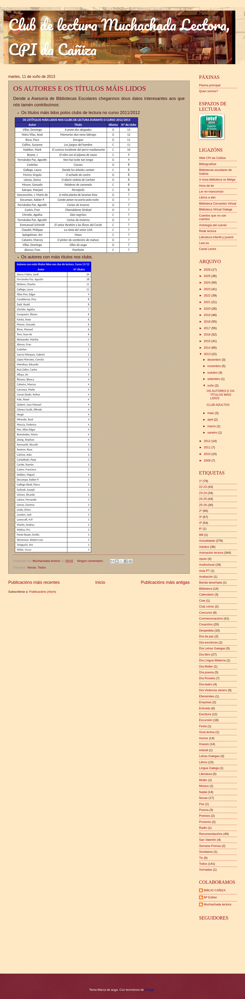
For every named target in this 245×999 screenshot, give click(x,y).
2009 (207, 460)
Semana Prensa (210, 846)
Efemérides (206, 696)
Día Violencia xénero (213, 690)
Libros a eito (207, 197)
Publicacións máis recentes (34, 582)
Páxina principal (209, 85)
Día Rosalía (207, 678)
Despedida (206, 630)
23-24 (203, 493)
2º (200, 511)
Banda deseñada (210, 582)
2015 (207, 341)
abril (210, 419)
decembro (214, 359)
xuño (211, 385)
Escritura (205, 714)
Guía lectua (207, 732)
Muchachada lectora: (218, 904)
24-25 (203, 499)
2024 (207, 282)
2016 (207, 334)
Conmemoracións (211, 618)
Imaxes (204, 744)
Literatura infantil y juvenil (216, 237)
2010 (207, 454)
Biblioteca (205, 588)
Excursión (205, 720)
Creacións (206, 624)
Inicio (100, 582)
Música (204, 786)
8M (201, 535)
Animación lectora (211, 552)
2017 (207, 328)
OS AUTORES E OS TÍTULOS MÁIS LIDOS (79, 88)
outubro (212, 372)
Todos (42, 567)
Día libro (204, 654)
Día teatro (205, 684)
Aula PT (204, 571)
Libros (203, 762)
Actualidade (207, 540)
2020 (207, 308)
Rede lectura (207, 231)
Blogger (150, 989)
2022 (207, 295)
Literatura (205, 774)
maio (211, 413)
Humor (203, 738)
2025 (207, 276)
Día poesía (206, 672)
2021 (207, 302)
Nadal (203, 792)
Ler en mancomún (211, 191)
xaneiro (212, 432)
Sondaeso (206, 851)
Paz (201, 804)
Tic (201, 858)
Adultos (204, 547)
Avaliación (206, 576)
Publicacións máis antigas (165, 582)
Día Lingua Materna (212, 660)
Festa (203, 726)
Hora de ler (206, 185)
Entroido (204, 708)
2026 (207, 269)
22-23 (203, 487)
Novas (32, 567)
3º (200, 517)
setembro (214, 379)
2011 (207, 447)
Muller (203, 780)
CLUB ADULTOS (218, 405)
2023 (207, 289)
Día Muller (206, 666)
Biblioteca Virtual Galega (215, 209)
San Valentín (207, 839)
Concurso (205, 612)
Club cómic (206, 606)
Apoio (203, 559)
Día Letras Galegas (212, 648)
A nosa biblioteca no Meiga (217, 179)
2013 (207, 354)
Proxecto (205, 822)
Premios (204, 815)
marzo (211, 426)
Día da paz (206, 636)
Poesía (203, 810)
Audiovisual (207, 564)
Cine (202, 600)
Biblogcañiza (207, 164)
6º (200, 528)
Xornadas (205, 869)
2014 (207, 347)
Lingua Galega (209, 768)
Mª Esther (210, 897)
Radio (203, 827)
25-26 (203, 505)
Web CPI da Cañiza (212, 158)
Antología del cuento (213, 225)
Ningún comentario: (90, 561)
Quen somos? (208, 91)
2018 (207, 321)
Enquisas (205, 702)
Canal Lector (207, 249)
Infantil (203, 750)
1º (200, 481)
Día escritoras (208, 642)
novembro (214, 366)
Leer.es (204, 243)
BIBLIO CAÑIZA (214, 890)
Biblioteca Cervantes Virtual (217, 203)
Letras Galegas (209, 756)
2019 (207, 315)
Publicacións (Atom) (42, 591)
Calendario (206, 594)
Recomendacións (210, 834)
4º (200, 523)
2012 (207, 441)
